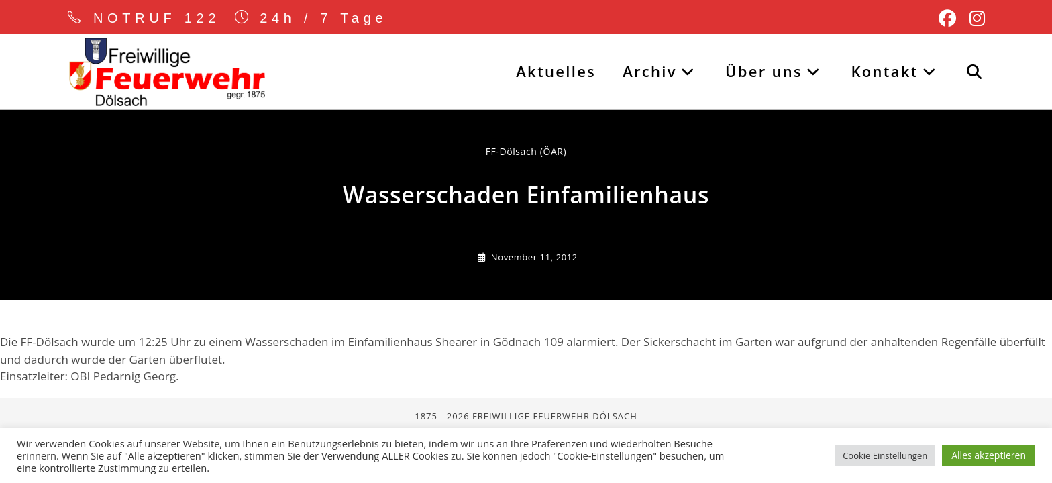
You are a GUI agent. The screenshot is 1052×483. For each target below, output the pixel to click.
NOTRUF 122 (157, 18)
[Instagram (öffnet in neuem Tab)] (974, 19)
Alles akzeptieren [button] (988, 455)
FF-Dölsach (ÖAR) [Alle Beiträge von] (526, 151)
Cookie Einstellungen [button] (885, 455)
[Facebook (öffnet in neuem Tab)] (947, 19)
